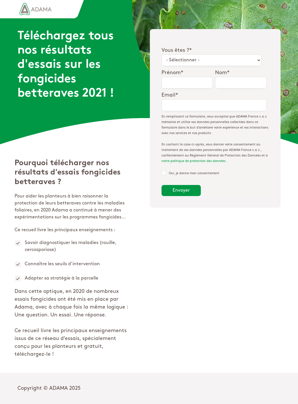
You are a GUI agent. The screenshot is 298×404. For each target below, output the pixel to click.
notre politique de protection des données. (194, 161)
